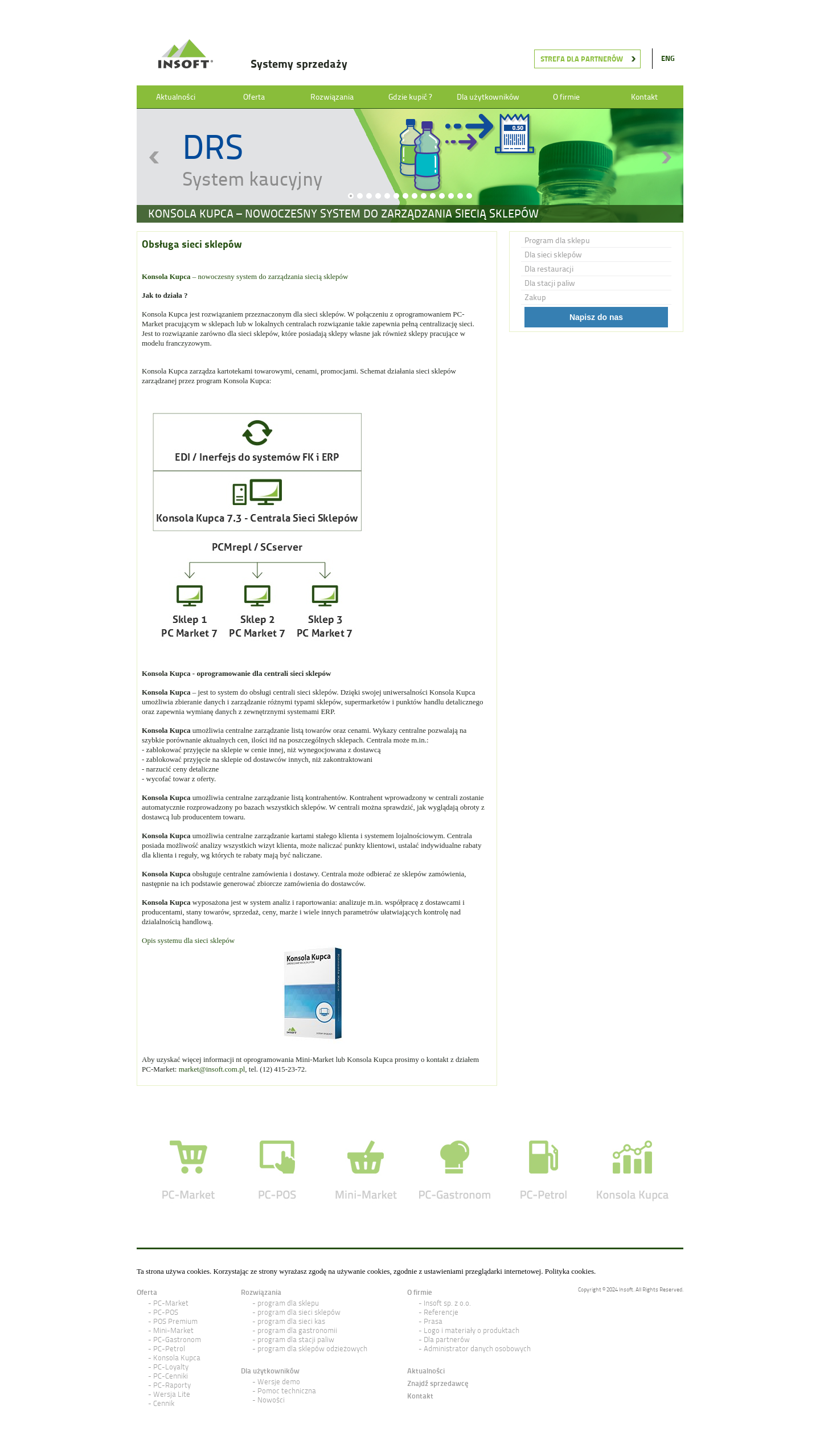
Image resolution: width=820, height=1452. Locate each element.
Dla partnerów (447, 1339)
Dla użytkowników (488, 96)
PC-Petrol (169, 1348)
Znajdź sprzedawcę (438, 1383)
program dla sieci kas (291, 1321)
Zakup (535, 297)
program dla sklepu (288, 1303)
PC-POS (165, 1312)
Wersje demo (278, 1381)
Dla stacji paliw (549, 283)
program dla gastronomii (297, 1330)
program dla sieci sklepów (299, 1312)
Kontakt (644, 96)
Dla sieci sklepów (553, 254)
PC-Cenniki (170, 1376)
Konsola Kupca (176, 1357)
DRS (212, 146)
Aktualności (175, 96)
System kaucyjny (252, 178)
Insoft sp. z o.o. (447, 1303)
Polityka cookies (569, 1271)
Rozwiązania (332, 96)
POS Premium (175, 1321)
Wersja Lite (171, 1394)
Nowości (271, 1400)
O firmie (566, 96)
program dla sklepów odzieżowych (312, 1348)
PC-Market (170, 1303)
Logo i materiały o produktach (471, 1330)
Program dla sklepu (557, 240)
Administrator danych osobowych (477, 1348)
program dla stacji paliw (295, 1339)
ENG (668, 58)
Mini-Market (173, 1330)
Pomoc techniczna (286, 1391)
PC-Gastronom (177, 1339)
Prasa (433, 1321)
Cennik (163, 1403)
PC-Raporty (172, 1385)
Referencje (441, 1312)
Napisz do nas (596, 317)
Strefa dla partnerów (581, 59)
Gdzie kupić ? (410, 96)
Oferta (254, 96)
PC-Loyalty (170, 1367)
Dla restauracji (548, 268)
